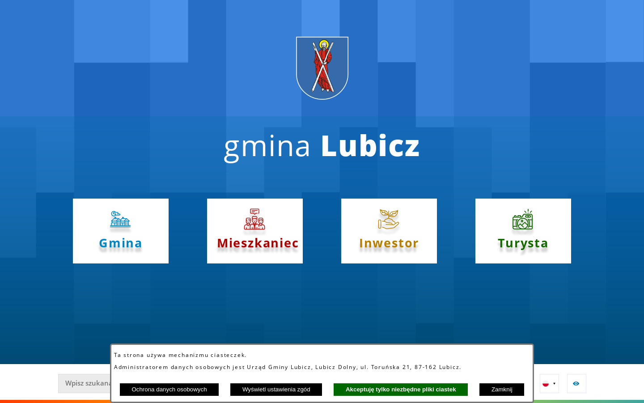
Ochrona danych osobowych (169, 389)
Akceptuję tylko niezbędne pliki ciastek (401, 389)
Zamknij (502, 389)
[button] (549, 383)
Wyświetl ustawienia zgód (276, 389)
